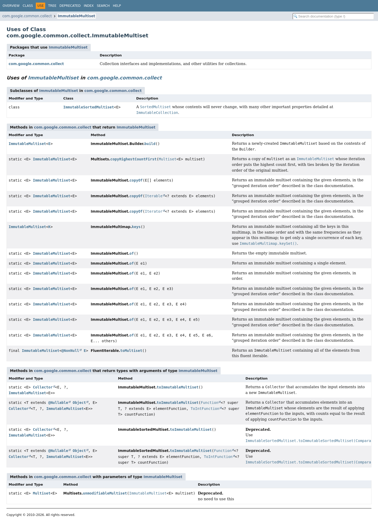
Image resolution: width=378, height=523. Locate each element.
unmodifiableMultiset (105, 493)
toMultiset (131, 350)
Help (117, 6)
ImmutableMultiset (76, 16)
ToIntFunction (205, 408)
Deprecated (70, 6)
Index (89, 6)
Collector (43, 387)
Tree (52, 6)
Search (103, 6)
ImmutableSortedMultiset (88, 107)
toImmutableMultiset (177, 387)
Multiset (167, 159)
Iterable (153, 196)
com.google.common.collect (27, 16)
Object (79, 402)
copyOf (136, 180)
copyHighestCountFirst (133, 159)
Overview (11, 6)
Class (28, 6)
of (131, 253)
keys (136, 227)
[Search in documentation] (333, 16)
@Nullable (58, 402)
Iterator (153, 211)
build (150, 144)
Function (209, 402)
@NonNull (70, 350)
